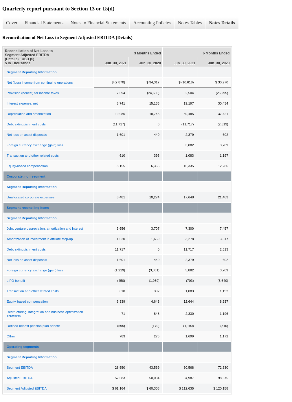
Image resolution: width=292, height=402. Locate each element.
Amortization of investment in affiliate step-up (40, 239)
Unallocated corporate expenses (30, 197)
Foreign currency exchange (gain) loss (35, 145)
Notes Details (222, 22)
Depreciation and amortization (29, 114)
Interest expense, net (22, 103)
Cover (11, 22)
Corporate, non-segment (26, 176)
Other (11, 336)
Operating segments (23, 346)
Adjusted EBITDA (19, 378)
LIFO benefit (16, 280)
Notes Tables (190, 22)
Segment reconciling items (28, 207)
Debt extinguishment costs (26, 124)
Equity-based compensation (27, 166)
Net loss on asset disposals (27, 134)
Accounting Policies (151, 22)
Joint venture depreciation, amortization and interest (45, 228)
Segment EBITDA (20, 367)
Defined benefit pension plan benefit (33, 326)
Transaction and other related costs (33, 155)
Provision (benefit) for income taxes (33, 93)
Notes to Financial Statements (98, 22)
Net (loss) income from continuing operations (40, 82)
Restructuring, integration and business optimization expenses (45, 313)
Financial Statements (44, 22)
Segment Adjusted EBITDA (27, 388)
